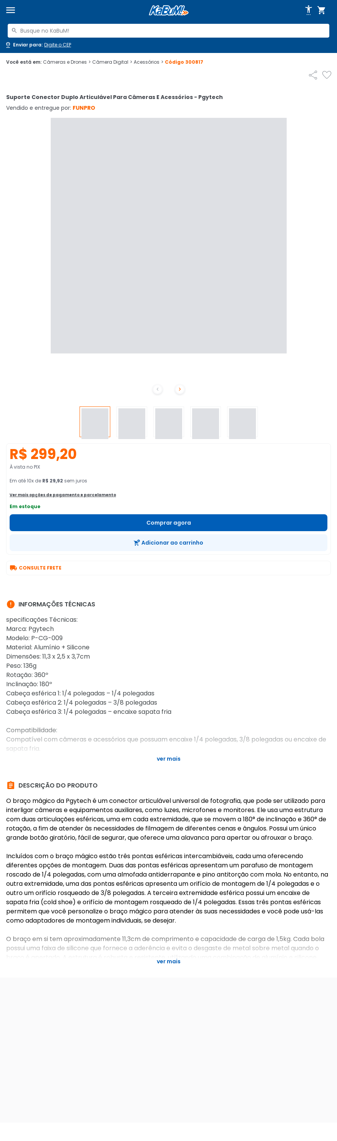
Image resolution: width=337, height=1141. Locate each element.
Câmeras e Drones (67, 62)
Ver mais (169, 759)
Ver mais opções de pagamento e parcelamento (63, 495)
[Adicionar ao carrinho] (168, 542)
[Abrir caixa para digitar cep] (38, 44)
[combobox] (168, 31)
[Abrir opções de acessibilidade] (308, 10)
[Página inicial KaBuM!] (168, 10)
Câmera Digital (112, 62)
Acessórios (148, 62)
